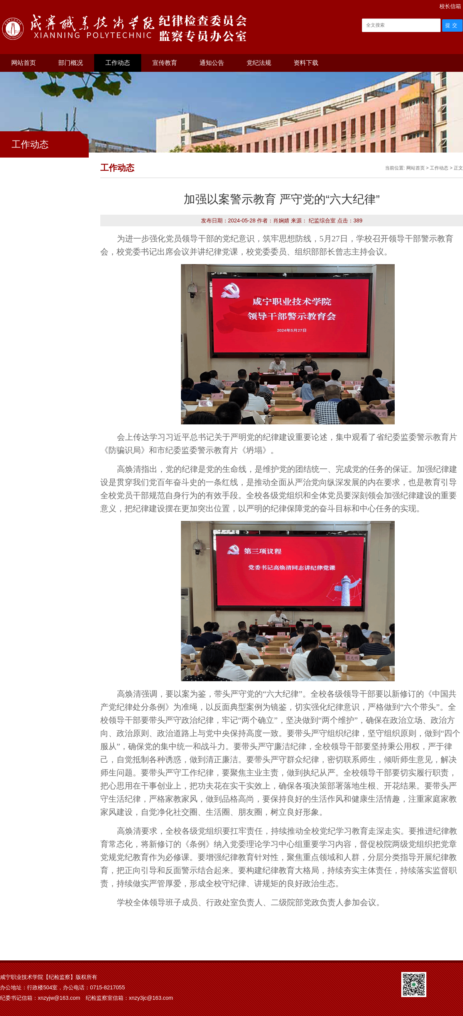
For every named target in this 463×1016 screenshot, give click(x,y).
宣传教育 (164, 62)
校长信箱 (450, 6)
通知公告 (211, 62)
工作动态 (117, 62)
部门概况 (70, 62)
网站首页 (23, 62)
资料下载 (306, 62)
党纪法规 (259, 62)
